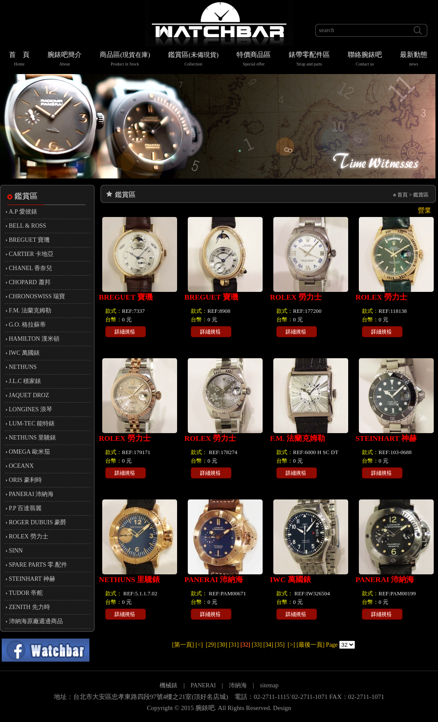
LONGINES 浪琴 (31, 409)
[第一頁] (183, 645)
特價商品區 (254, 59)
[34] (268, 645)
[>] (291, 645)
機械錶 (169, 685)
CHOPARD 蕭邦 (29, 282)
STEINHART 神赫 (32, 579)
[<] (199, 645)
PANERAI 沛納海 (31, 494)
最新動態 (413, 59)
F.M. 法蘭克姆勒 (30, 310)
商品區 (125, 59)
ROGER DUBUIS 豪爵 (38, 522)
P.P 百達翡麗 (25, 508)
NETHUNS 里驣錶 (32, 437)
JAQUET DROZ (29, 395)
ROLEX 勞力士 (28, 536)
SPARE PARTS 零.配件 (38, 565)
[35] (279, 645)
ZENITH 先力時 (29, 607)
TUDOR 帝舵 (26, 593)
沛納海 (238, 685)
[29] (211, 645)
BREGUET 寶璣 (29, 240)
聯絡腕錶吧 (365, 59)
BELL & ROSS (27, 226)
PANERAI (203, 685)
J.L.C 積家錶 (25, 381)
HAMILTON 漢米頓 (34, 339)
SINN (16, 550)
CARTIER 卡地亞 (31, 254)
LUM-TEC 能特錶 (32, 423)
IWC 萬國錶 (24, 353)
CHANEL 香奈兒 (31, 268)
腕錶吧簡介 (64, 59)
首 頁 (19, 59)
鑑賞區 (193, 59)
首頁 (402, 195)
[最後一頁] (310, 645)
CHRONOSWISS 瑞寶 (37, 296)
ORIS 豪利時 (25, 480)
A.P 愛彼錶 (23, 211)
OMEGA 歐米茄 (29, 452)
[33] (257, 645)
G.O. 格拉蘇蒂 (27, 324)
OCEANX (21, 466)
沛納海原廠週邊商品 (36, 621)
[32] (245, 645)
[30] (222, 645)
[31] (234, 645)
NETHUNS (23, 367)
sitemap (269, 685)
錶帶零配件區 (309, 59)
